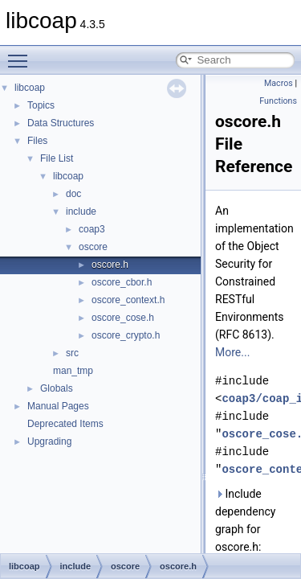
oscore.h (110, 264)
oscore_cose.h (123, 317)
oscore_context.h (128, 300)
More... (232, 352)
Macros (278, 83)
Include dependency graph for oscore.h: (245, 520)
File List (56, 158)
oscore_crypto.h (126, 335)
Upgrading (49, 441)
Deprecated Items (65, 423)
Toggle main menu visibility (21, 54)
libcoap (29, 87)
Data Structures (60, 123)
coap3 (92, 229)
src (72, 353)
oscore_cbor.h (122, 282)
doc (73, 193)
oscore (93, 247)
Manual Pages (58, 406)
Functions (278, 101)
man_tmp (73, 370)
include (81, 211)
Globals (56, 388)
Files (37, 140)
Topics (41, 105)
